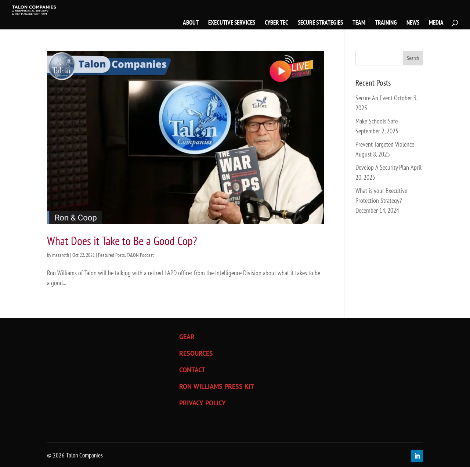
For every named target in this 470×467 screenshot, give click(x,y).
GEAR (187, 337)
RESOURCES (196, 353)
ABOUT (191, 23)
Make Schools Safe (376, 121)
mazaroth (60, 255)
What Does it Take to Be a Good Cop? (122, 240)
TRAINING (386, 23)
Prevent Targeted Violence (384, 144)
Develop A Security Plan (382, 167)
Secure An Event (374, 98)
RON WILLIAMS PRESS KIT (216, 386)
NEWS (412, 23)
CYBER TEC (276, 23)
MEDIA (436, 23)
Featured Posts (111, 255)
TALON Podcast (140, 255)
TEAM (358, 23)
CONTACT (192, 370)
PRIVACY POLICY (202, 403)
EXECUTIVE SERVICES (231, 23)
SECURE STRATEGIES (320, 23)
